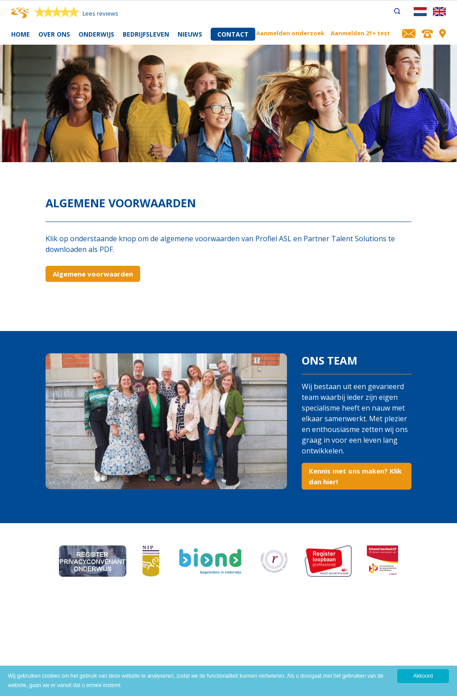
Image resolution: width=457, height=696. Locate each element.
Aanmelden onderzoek (290, 33)
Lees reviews (100, 13)
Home (20, 34)
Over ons (54, 34)
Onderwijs (96, 34)
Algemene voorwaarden (93, 273)
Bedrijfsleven (146, 34)
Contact (233, 34)
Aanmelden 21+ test (360, 33)
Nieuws (190, 34)
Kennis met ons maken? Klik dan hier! (355, 476)
